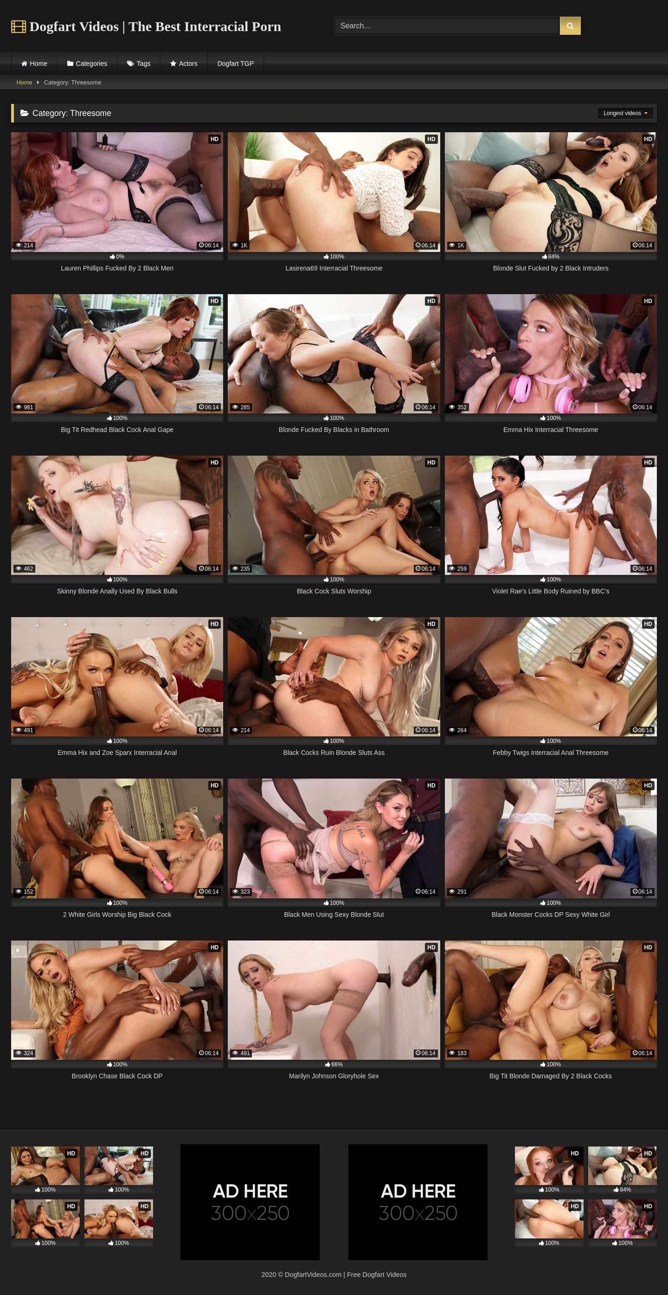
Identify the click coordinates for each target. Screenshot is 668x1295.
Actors (188, 63)
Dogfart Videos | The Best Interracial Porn (146, 26)
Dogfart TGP (236, 63)
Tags (144, 63)
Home (38, 63)
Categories (92, 63)
